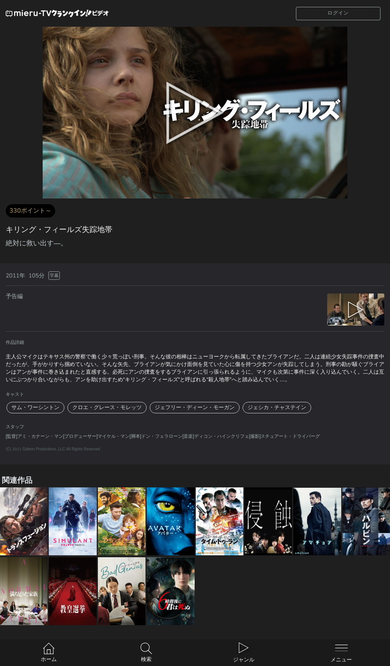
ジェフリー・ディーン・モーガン (195, 407)
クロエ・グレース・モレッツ (107, 407)
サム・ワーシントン (35, 407)
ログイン (338, 13)
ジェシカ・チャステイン (277, 407)
